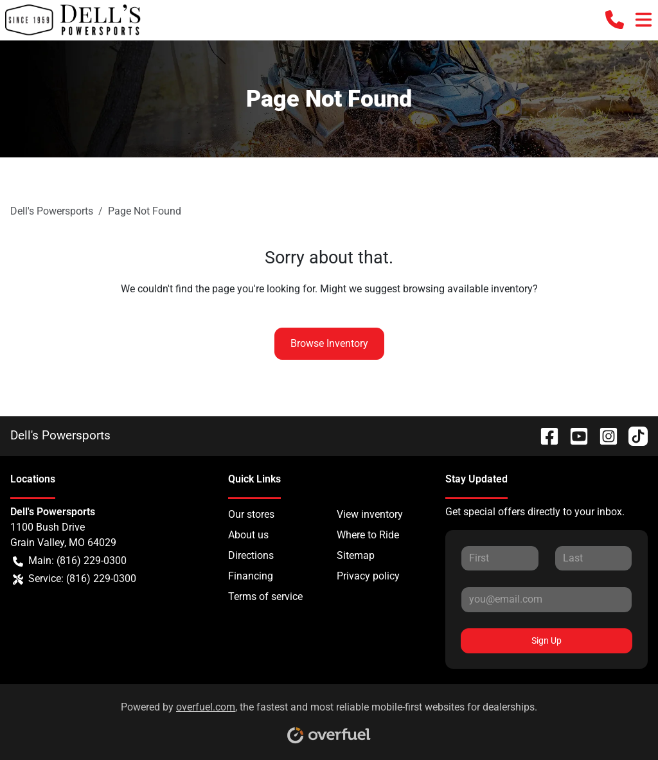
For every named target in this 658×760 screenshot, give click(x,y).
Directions (251, 555)
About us (248, 535)
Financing (250, 576)
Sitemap (356, 555)
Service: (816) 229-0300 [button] (74, 579)
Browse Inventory (329, 343)
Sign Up (546, 640)
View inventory (370, 514)
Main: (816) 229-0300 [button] (70, 561)
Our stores (251, 514)
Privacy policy (368, 576)
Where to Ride (368, 535)
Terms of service (265, 596)
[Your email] (546, 599)
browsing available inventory (468, 289)
